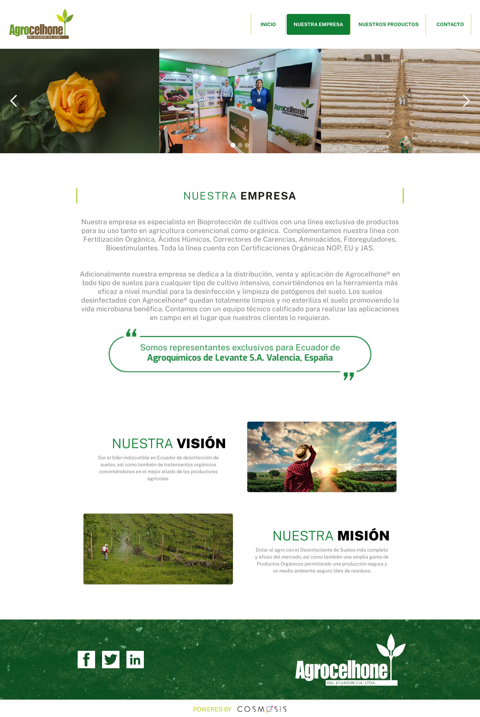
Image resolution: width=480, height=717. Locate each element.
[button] (14, 101)
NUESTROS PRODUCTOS (388, 24)
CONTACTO (450, 24)
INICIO (268, 24)
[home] (41, 24)
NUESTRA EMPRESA (318, 24)
